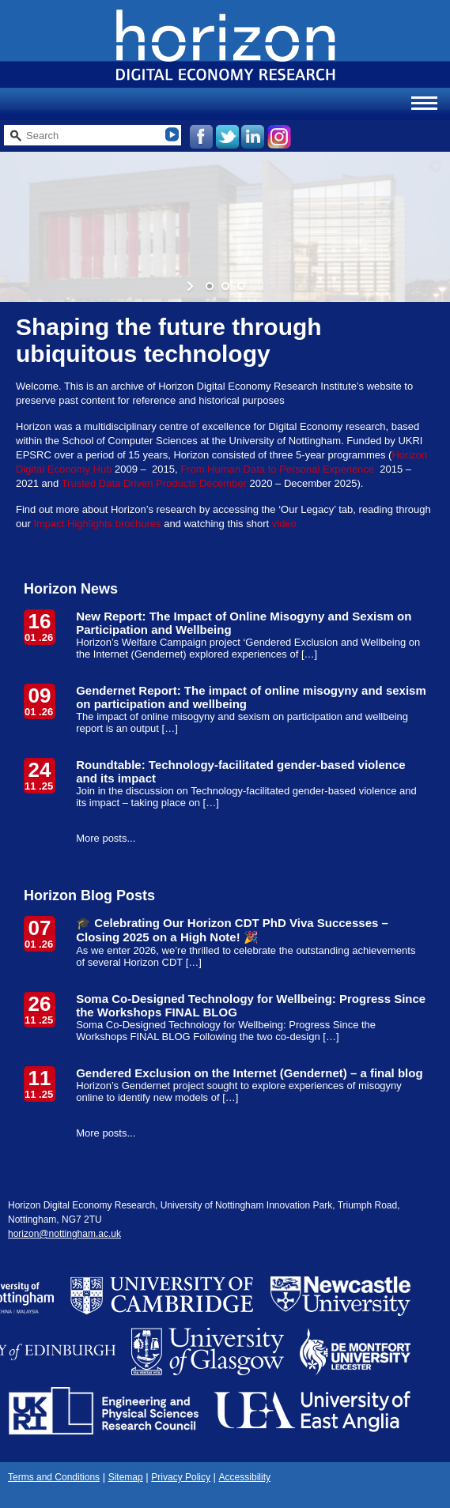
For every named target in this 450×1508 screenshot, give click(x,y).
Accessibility (244, 1477)
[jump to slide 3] (241, 286)
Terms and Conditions (54, 1477)
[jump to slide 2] (225, 286)
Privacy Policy (180, 1477)
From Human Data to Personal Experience (278, 469)
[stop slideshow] (259, 286)
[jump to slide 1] (209, 286)
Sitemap (125, 1477)
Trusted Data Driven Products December (154, 483)
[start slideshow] (192, 286)
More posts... (105, 838)
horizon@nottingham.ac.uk (64, 1233)
